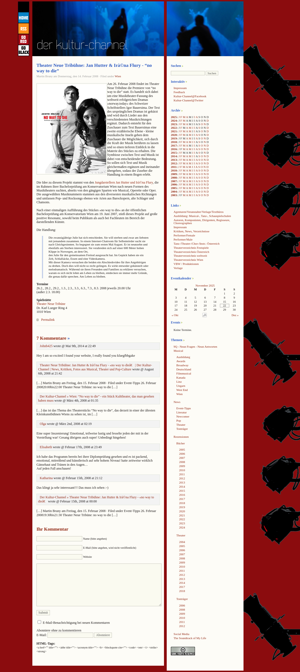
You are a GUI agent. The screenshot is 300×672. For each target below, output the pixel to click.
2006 (174, 184)
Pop (178, 420)
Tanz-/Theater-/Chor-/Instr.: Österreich (196, 243)
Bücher (180, 443)
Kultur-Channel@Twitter (188, 100)
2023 (174, 124)
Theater (180, 424)
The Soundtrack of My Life (190, 638)
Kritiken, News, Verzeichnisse (192, 231)
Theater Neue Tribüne (50, 304)
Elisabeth (46, 447)
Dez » (235, 315)
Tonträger (182, 428)
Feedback (179, 92)
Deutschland (183, 369)
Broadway (182, 365)
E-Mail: (64, 635)
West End (182, 389)
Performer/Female (184, 235)
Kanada (180, 377)
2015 (174, 152)
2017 (174, 145)
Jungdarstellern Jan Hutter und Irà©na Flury (124, 182)
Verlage (178, 268)
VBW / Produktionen (186, 263)
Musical (178, 350)
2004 (174, 191)
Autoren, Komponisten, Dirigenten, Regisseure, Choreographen (202, 221)
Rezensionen (181, 436)
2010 (174, 170)
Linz (179, 381)
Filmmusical (183, 373)
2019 (174, 138)
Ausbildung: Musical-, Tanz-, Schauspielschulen (202, 216)
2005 (174, 188)
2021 (174, 131)
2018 (174, 142)
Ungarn (180, 385)
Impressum (180, 88)
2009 (174, 174)
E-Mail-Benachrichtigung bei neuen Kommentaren (76, 623)
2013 (174, 159)
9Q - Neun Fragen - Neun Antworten (195, 346)
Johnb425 (46, 346)
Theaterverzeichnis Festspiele (191, 247)
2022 (174, 127)
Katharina (46, 478)
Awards (180, 361)
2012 (174, 163)
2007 (174, 181)
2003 (174, 195)
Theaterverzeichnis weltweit (190, 255)
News (177, 402)
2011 (174, 166)
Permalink (48, 320)
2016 (174, 149)
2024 (174, 120)
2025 (174, 117)
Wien (118, 76)
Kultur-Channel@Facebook (190, 96)
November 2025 (205, 285)
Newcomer (182, 416)
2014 (174, 156)
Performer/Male (183, 239)
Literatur (181, 412)
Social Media (181, 634)
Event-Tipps (183, 408)
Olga (43, 424)
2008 (174, 177)
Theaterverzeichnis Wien (188, 259)
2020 (174, 134)
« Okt (175, 315)
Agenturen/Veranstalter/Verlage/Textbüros (198, 211)
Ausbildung (183, 357)
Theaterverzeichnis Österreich (191, 251)
